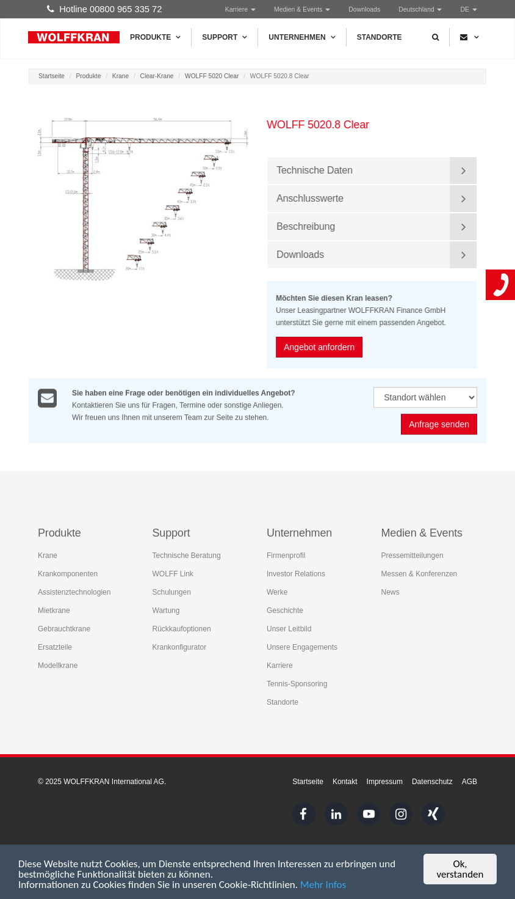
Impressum (385, 781)
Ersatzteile (55, 647)
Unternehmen (301, 37)
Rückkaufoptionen (182, 629)
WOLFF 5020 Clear (212, 76)
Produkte (155, 37)
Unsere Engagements (302, 647)
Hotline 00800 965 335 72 (104, 9)
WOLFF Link (173, 574)
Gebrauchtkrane (64, 629)
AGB (469, 781)
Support (224, 37)
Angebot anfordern (319, 347)
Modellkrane (57, 665)
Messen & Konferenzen (419, 574)
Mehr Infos (323, 885)
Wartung (166, 610)
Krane (120, 76)
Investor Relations (296, 574)
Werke (277, 592)
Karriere (240, 9)
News (390, 592)
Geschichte (285, 610)
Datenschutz (432, 781)
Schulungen (172, 592)
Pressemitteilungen (412, 555)
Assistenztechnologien (74, 592)
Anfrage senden (439, 425)
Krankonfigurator (180, 647)
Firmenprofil (286, 555)
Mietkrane (54, 610)
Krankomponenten (68, 574)
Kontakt (345, 781)
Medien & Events (302, 9)
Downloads (364, 9)
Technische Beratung (187, 555)
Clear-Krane (157, 76)
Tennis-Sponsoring (297, 684)
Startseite (51, 76)
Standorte (379, 37)
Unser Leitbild (289, 629)
